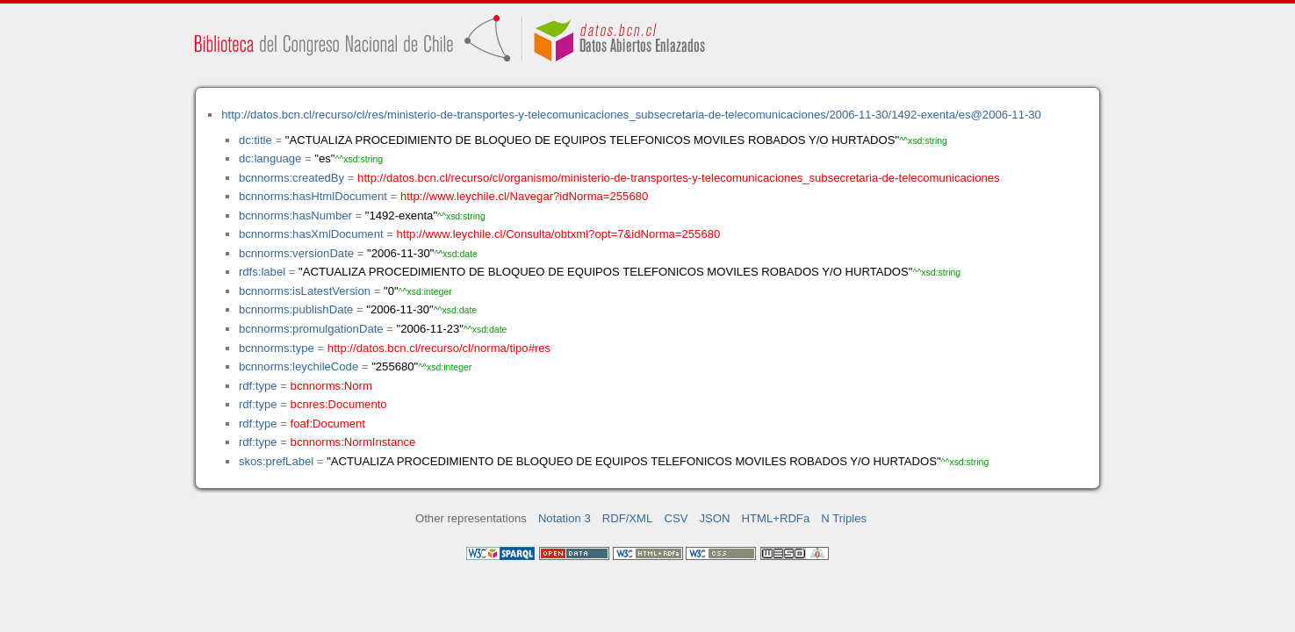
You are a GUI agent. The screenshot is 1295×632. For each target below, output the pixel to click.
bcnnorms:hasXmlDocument (311, 234)
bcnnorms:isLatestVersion (305, 291)
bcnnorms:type (276, 348)
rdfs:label (262, 271)
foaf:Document (328, 423)
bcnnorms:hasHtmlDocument (313, 196)
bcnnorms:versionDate (296, 253)
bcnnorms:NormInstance (353, 442)
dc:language (270, 158)
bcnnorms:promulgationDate (311, 328)
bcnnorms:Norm (331, 385)
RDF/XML (627, 518)
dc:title (255, 140)
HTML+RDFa (776, 518)
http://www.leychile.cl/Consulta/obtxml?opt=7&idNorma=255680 (559, 234)
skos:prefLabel (276, 461)
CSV (675, 518)
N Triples (844, 518)
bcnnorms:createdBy (291, 177)
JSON (715, 518)
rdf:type (258, 385)
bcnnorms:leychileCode (298, 366)
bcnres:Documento (339, 404)
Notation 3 (564, 518)
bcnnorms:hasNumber (295, 215)
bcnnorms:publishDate (296, 309)
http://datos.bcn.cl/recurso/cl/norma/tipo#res (438, 348)
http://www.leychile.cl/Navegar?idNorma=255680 (524, 196)
